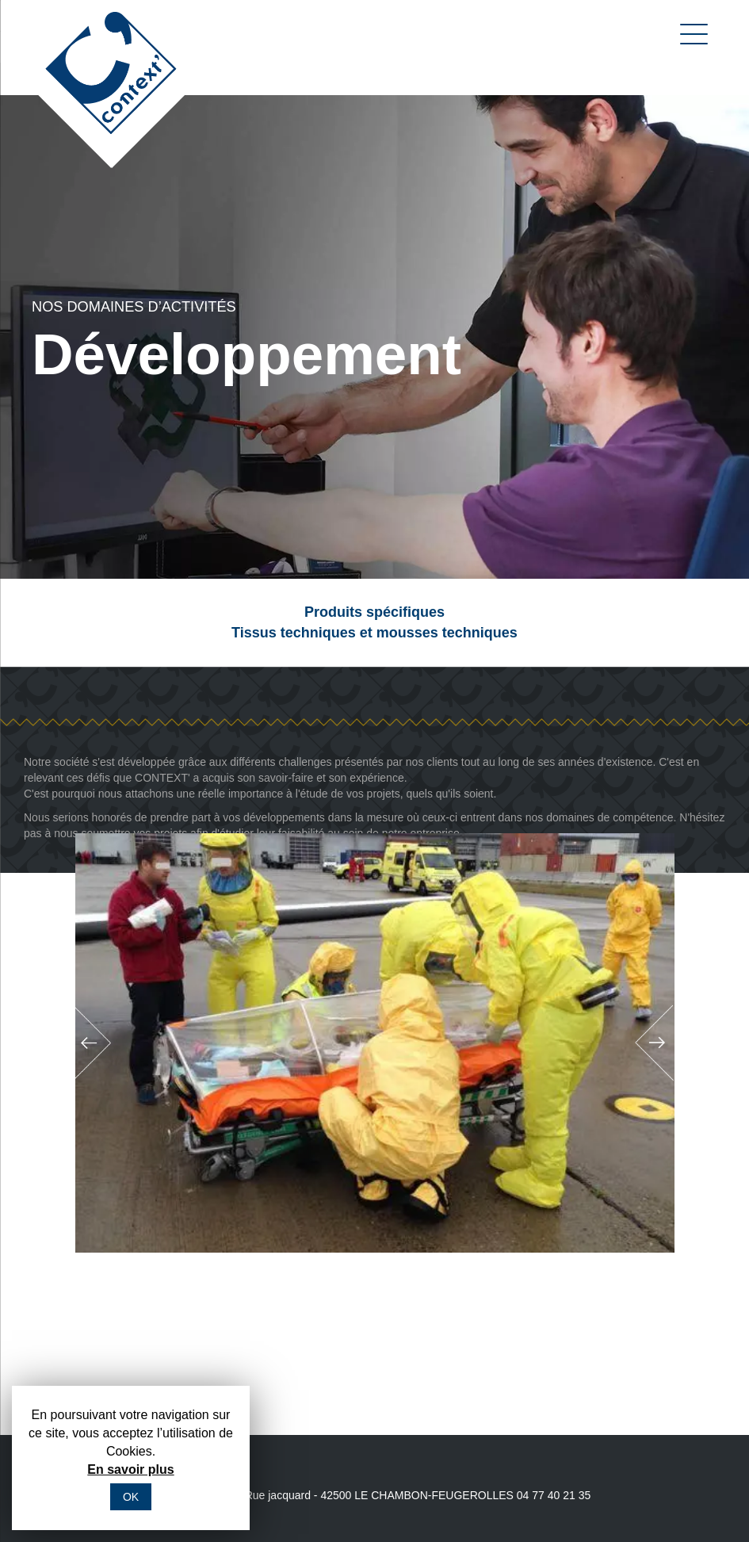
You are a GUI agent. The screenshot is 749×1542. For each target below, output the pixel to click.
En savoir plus (130, 1469)
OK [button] (131, 1496)
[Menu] (690, 33)
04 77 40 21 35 (553, 1495)
